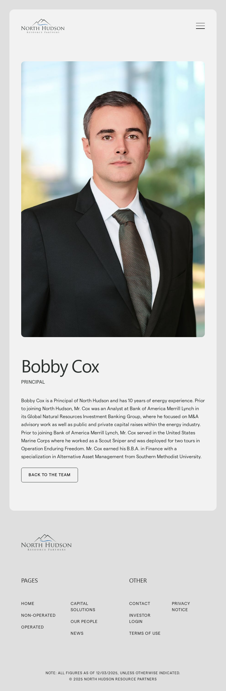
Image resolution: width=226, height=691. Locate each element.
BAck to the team (50, 474)
